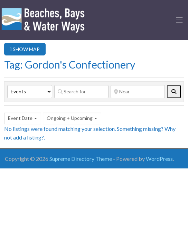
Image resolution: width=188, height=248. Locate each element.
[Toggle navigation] (179, 20)
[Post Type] (29, 91)
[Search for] (81, 91)
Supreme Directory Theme (81, 158)
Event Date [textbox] (20, 118)
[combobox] (22, 118)
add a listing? (28, 137)
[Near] (138, 91)
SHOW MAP (25, 49)
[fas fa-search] (174, 91)
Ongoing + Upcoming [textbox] (70, 118)
